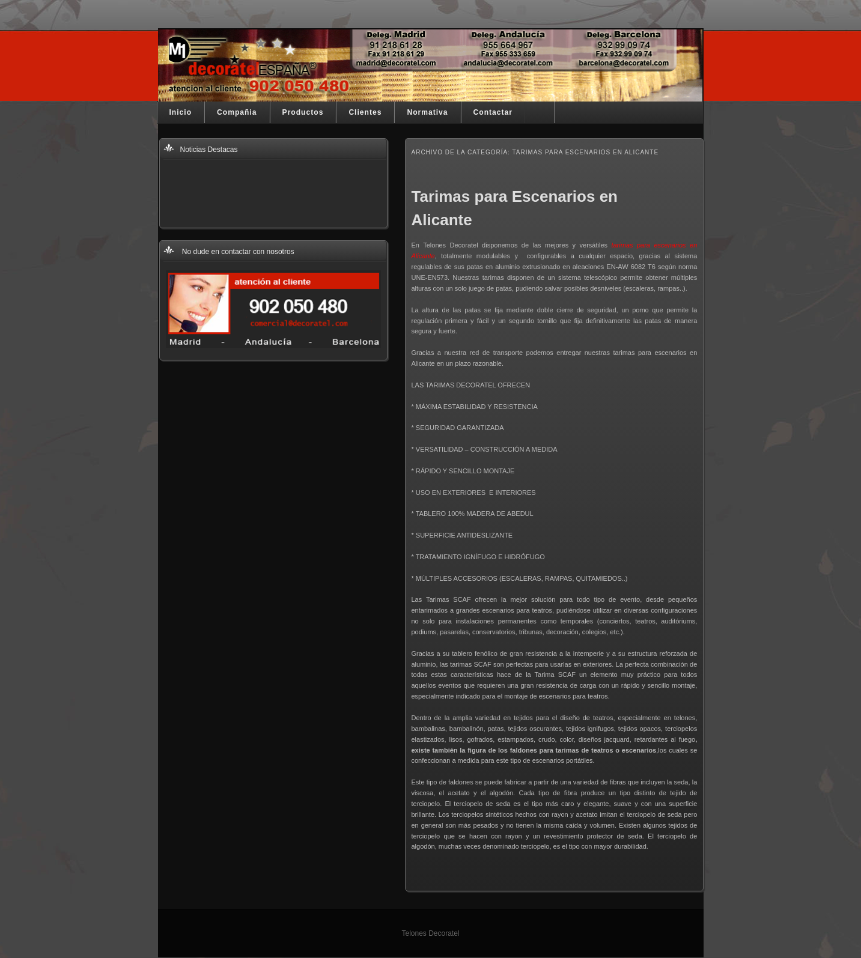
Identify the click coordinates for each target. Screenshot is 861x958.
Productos (303, 112)
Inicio (180, 112)
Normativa (427, 112)
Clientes (365, 112)
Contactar (493, 112)
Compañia (237, 112)
